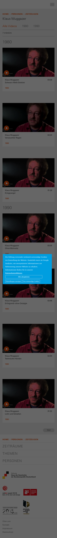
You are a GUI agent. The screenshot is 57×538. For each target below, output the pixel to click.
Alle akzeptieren (23, 277)
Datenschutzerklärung (13, 273)
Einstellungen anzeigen (13, 281)
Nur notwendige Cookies (31, 281)
